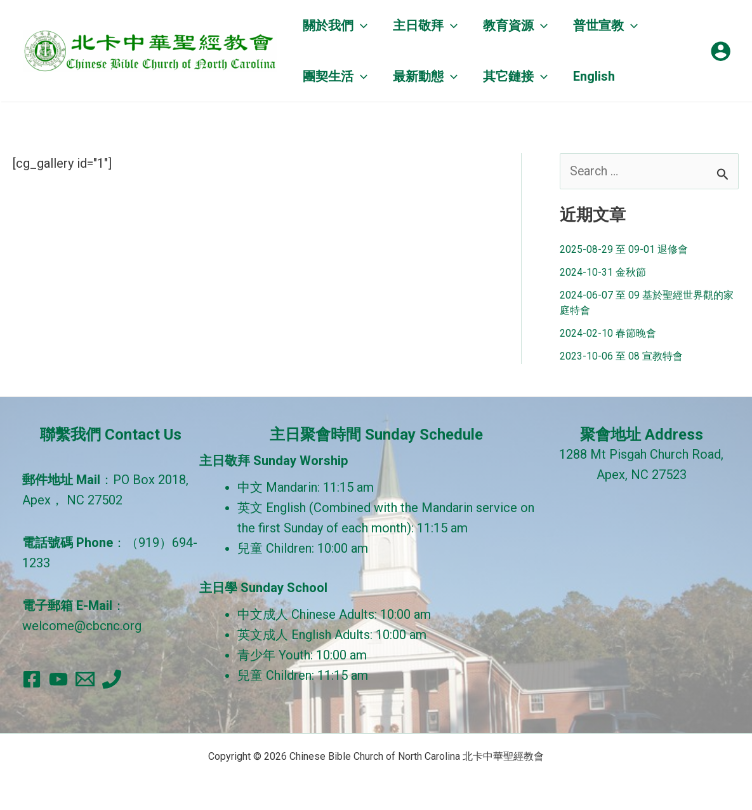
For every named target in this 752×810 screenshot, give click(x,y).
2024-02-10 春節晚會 (608, 334)
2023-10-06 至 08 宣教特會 (621, 357)
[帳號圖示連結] (720, 51)
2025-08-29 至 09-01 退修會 (624, 250)
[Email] (85, 679)
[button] (335, 25)
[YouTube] (58, 679)
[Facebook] (31, 679)
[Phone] (111, 679)
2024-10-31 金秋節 (603, 273)
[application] (360, 25)
